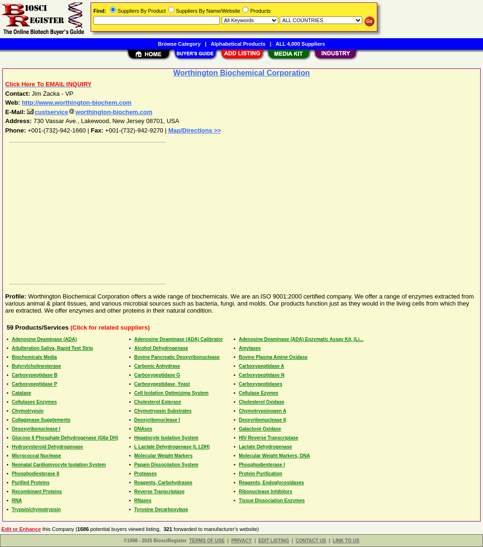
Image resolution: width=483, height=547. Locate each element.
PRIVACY (241, 540)
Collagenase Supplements (41, 420)
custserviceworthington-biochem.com (89, 112)
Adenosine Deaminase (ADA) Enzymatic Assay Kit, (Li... (301, 339)
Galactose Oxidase (260, 428)
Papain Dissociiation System (166, 464)
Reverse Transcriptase (159, 491)
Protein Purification (260, 473)
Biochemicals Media (34, 357)
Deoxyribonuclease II (262, 420)
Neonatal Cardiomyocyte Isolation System (59, 464)
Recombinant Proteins (37, 491)
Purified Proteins (31, 482)
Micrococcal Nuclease (36, 455)
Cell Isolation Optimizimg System (171, 393)
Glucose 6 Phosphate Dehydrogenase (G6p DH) (65, 437)
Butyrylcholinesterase (36, 366)
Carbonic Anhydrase (157, 366)
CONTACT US (311, 540)
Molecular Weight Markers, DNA (274, 455)
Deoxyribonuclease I (157, 420)
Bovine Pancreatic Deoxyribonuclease (176, 357)
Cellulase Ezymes (258, 393)
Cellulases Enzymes (34, 402)
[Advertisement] (242, 211)
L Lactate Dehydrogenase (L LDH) (171, 446)
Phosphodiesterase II (35, 473)
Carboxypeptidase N (261, 375)
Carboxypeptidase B (35, 375)
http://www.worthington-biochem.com (77, 102)
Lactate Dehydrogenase (265, 446)
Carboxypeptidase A (261, 366)
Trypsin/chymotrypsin (36, 509)
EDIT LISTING (273, 540)
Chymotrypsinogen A (262, 411)
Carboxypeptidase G (157, 375)
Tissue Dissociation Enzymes (272, 500)
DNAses (143, 428)
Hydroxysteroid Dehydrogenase (47, 446)
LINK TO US (346, 540)
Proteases (145, 473)
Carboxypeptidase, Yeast (162, 384)
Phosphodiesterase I (262, 464)
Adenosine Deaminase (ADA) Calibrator (178, 339)
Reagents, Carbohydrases (163, 482)
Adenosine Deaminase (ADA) (44, 339)
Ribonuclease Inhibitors (265, 491)
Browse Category (179, 44)
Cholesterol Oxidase (261, 402)
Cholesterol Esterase (157, 402)
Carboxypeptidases (260, 384)
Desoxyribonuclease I (36, 428)
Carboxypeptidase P (34, 384)
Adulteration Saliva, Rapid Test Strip (52, 348)
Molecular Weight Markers (163, 455)
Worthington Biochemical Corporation (241, 73)
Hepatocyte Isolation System (166, 437)
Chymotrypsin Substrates (163, 411)
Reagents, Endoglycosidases (271, 482)
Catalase (21, 393)
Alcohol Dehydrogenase (161, 348)
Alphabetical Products (238, 44)
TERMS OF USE (207, 540)
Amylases (250, 348)
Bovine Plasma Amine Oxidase (273, 357)
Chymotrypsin (27, 411)
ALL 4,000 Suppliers (300, 44)
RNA (17, 500)
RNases (142, 500)
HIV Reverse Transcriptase (268, 437)
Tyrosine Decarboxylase (161, 509)
